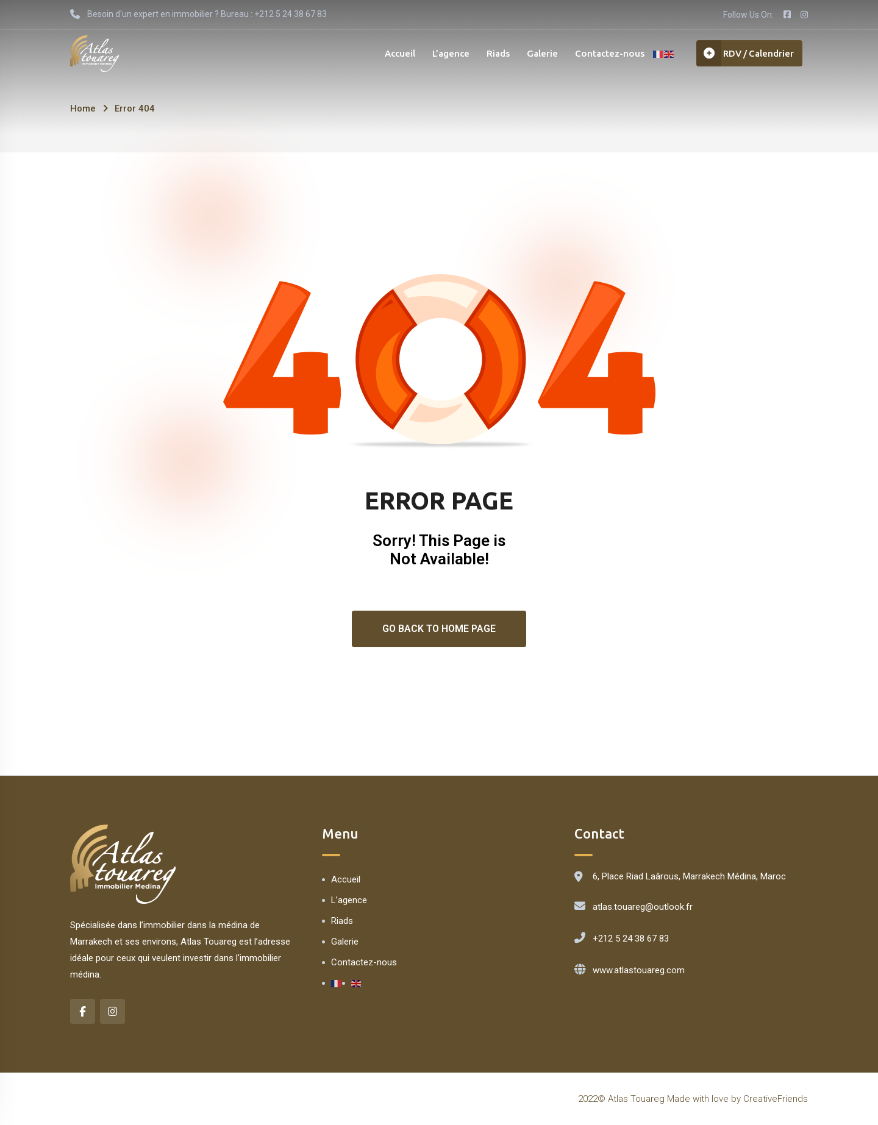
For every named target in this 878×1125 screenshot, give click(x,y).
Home (83, 108)
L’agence (443, 54)
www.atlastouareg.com (639, 970)
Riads (491, 54)
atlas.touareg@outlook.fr (643, 906)
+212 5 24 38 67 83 (631, 938)
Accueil (391, 54)
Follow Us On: (748, 15)
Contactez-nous (605, 54)
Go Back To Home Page (439, 628)
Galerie (536, 54)
